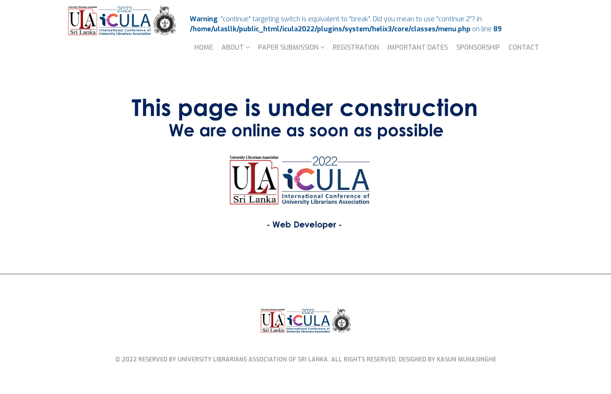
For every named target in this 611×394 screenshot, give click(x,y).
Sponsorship (478, 47)
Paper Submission (288, 47)
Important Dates (417, 47)
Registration (356, 47)
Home (203, 47)
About (232, 47)
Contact (523, 47)
